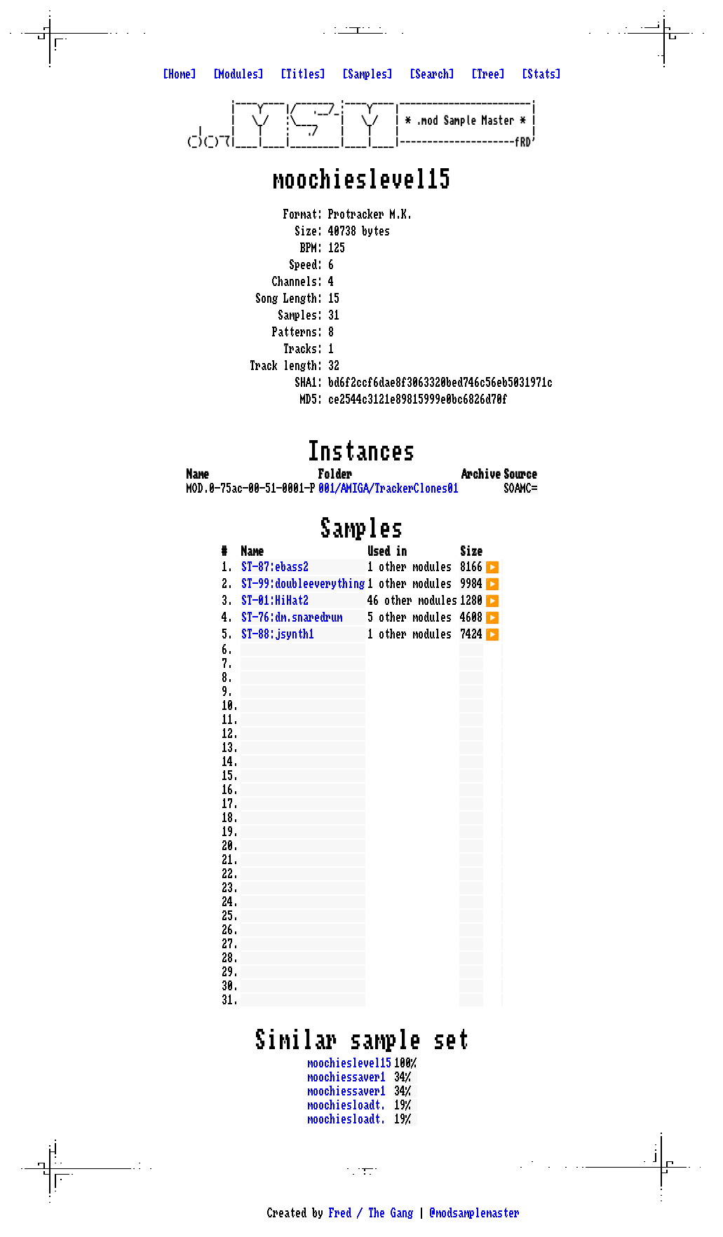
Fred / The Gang (371, 1213)
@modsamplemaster (475, 1213)
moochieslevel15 (349, 1063)
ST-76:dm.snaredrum (291, 617)
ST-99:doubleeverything (303, 583)
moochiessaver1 (346, 1077)
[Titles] (303, 74)
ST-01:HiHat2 (275, 600)
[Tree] (488, 74)
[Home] (179, 74)
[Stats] (541, 74)
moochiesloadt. (346, 1105)
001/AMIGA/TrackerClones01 (388, 488)
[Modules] (238, 74)
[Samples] (367, 74)
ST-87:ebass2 (275, 567)
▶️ (492, 565)
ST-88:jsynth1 (277, 634)
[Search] (432, 74)
